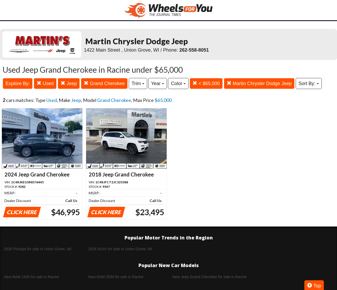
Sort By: (309, 83)
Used (45, 83)
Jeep (69, 83)
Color (178, 83)
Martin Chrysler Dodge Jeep (259, 83)
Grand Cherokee (104, 83)
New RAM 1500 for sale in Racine (31, 277)
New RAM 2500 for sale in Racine (115, 277)
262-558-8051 (194, 50)
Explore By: (18, 83)
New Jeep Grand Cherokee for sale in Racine (209, 277)
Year (157, 83)
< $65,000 (206, 83)
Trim (138, 83)
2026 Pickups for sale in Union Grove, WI (37, 249)
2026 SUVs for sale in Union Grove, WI (120, 249)
